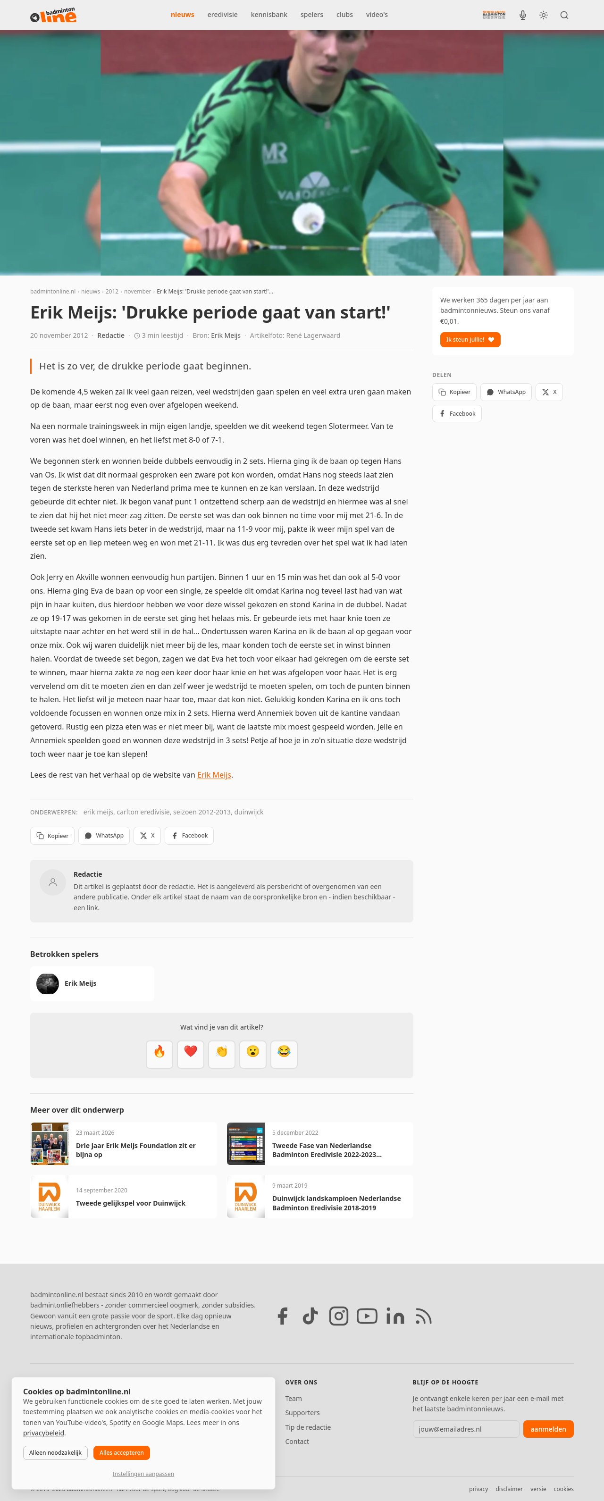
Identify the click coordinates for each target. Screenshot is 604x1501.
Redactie (111, 335)
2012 (112, 291)
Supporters (302, 1412)
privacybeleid (43, 1432)
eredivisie (223, 14)
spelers (312, 14)
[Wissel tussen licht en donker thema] (543, 15)
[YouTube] (367, 1316)
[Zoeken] (564, 15)
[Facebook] (282, 1316)
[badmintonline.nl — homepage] (53, 15)
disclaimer (509, 1489)
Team (293, 1398)
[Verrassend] (253, 1054)
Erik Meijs (226, 335)
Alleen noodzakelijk (55, 1453)
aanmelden (548, 1429)
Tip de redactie (308, 1427)
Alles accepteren (122, 1453)
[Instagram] (338, 1316)
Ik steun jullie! (470, 339)
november (137, 291)
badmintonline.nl (53, 291)
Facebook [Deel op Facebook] (189, 835)
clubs (344, 14)
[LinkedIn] (395, 1316)
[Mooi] (190, 1054)
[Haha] (284, 1054)
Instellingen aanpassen (143, 1474)
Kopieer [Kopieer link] (52, 836)
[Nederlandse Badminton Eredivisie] (494, 14)
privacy (478, 1489)
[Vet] (159, 1054)
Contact (297, 1441)
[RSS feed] (423, 1316)
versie (538, 1489)
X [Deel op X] (147, 835)
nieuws (182, 14)
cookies (564, 1489)
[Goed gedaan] (221, 1054)
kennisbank (269, 14)
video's (377, 14)
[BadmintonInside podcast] (522, 15)
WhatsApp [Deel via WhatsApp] (104, 835)
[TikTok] (310, 1316)
